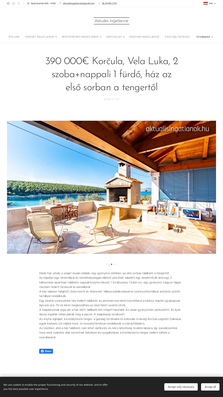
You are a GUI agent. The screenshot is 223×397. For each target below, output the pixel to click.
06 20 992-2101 (109, 3)
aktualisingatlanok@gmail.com (79, 3)
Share (46, 351)
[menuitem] (23, 36)
